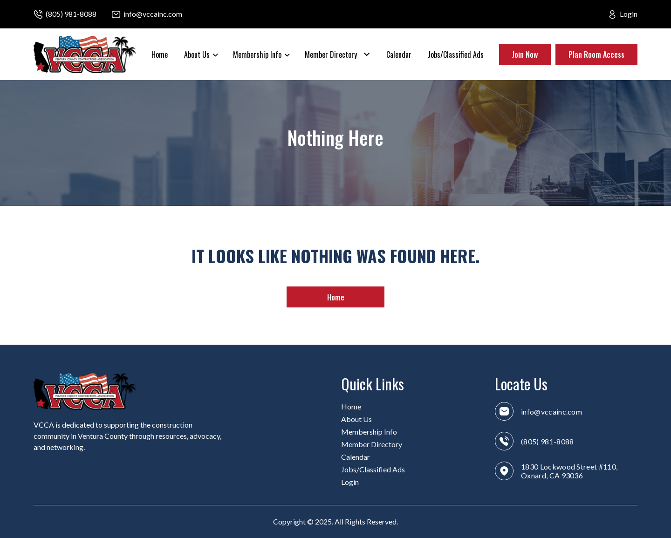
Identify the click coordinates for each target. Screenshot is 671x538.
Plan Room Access (596, 54)
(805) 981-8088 (71, 13)
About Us (197, 54)
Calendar (398, 54)
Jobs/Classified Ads (456, 54)
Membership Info (257, 54)
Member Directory (331, 54)
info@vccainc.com (152, 13)
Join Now (525, 54)
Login (628, 13)
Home (159, 54)
